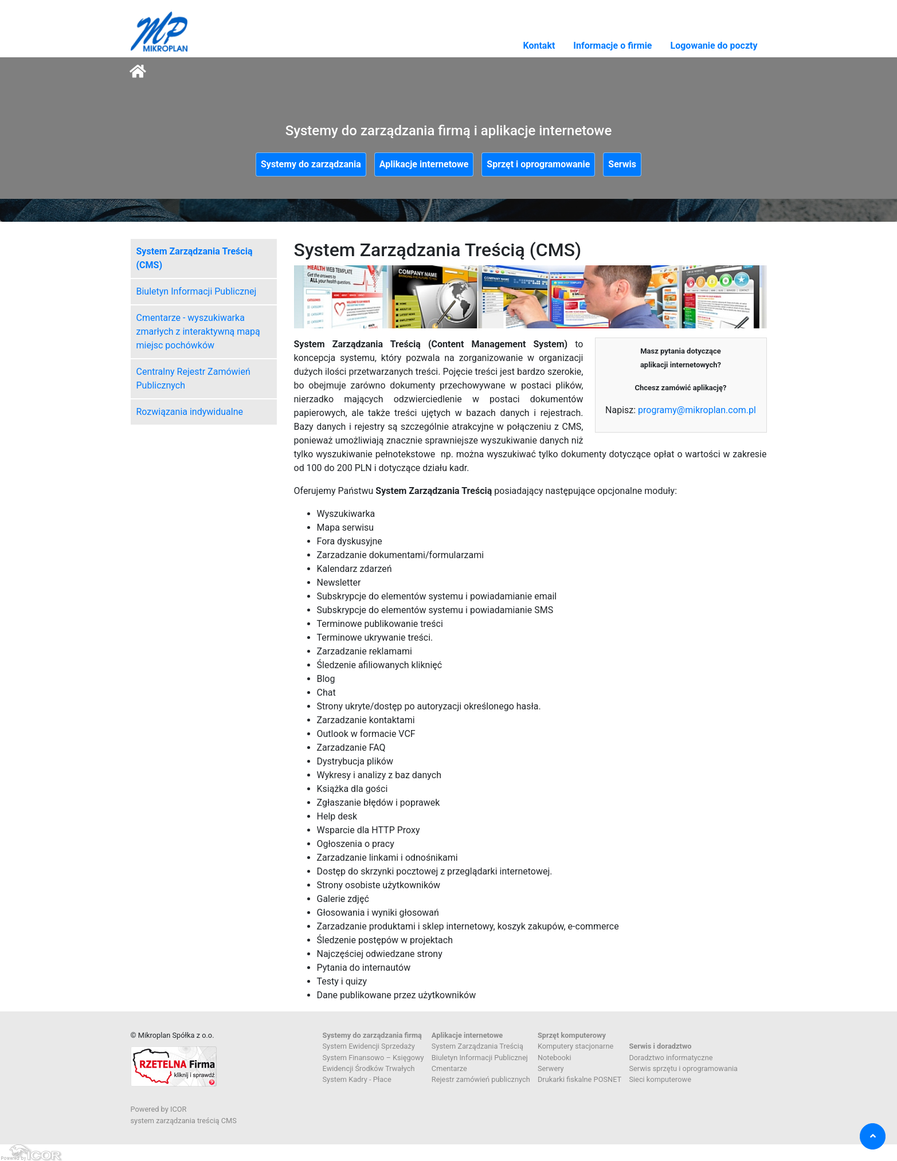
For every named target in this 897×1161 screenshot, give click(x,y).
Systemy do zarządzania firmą (372, 1035)
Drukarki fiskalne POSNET (579, 1079)
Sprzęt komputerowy (572, 1035)
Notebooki (554, 1057)
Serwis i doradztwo (660, 1046)
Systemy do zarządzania (311, 164)
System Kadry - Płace (357, 1079)
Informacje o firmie (612, 45)
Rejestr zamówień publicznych (481, 1079)
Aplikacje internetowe (424, 164)
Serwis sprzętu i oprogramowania (683, 1068)
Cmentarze (449, 1068)
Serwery (551, 1068)
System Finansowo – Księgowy (373, 1057)
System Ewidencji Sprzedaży (369, 1046)
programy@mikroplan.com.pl (697, 410)
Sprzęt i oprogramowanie (538, 164)
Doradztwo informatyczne (670, 1057)
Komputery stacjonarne (575, 1046)
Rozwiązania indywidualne (189, 411)
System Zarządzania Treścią (477, 1046)
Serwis (622, 164)
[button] (873, 1136)
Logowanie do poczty (714, 45)
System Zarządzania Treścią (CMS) (194, 258)
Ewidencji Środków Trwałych (369, 1068)
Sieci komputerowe (660, 1079)
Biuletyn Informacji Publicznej (196, 291)
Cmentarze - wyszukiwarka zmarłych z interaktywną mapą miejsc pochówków (198, 331)
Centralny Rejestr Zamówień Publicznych (193, 378)
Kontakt (539, 45)
